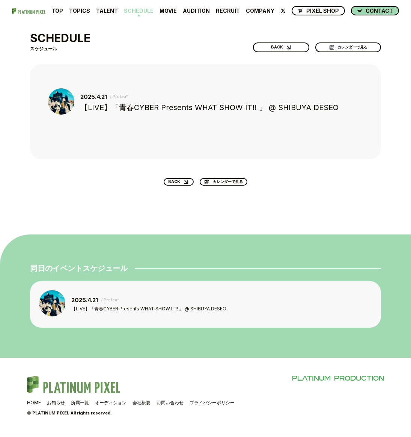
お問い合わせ (170, 406)
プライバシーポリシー (212, 406)
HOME (34, 406)
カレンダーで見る (350, 45)
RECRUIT (228, 11)
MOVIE (168, 11)
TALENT (107, 11)
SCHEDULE (139, 11)
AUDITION (196, 11)
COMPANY (260, 11)
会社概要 (141, 406)
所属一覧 (80, 406)
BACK (272, 45)
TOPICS (79, 11)
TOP (57, 11)
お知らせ (56, 406)
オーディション (110, 406)
